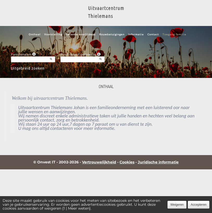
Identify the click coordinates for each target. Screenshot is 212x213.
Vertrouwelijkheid (99, 162)
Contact (153, 34)
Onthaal (35, 34)
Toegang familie (174, 34)
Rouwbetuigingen (111, 34)
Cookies (127, 162)
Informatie (136, 34)
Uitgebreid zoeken (28, 68)
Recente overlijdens (81, 34)
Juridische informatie (158, 162)
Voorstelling (53, 34)
